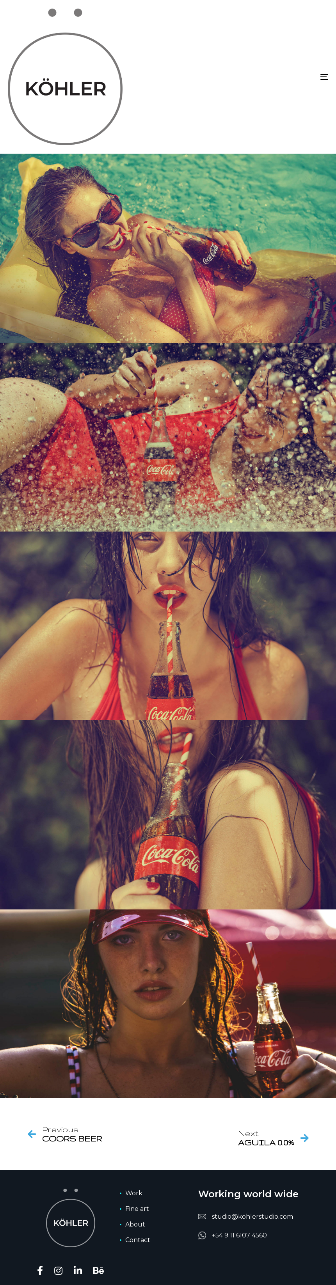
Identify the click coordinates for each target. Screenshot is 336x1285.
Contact (137, 1240)
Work (133, 1193)
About (135, 1224)
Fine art (137, 1208)
